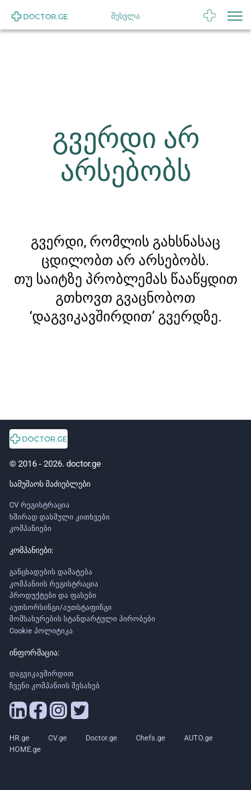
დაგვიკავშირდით (41, 673)
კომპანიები (30, 528)
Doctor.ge (101, 738)
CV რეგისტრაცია (39, 505)
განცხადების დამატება (50, 572)
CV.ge (57, 738)
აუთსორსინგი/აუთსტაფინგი (60, 607)
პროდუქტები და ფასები (52, 595)
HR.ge (19, 738)
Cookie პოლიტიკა (41, 631)
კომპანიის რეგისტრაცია (53, 584)
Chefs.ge (150, 738)
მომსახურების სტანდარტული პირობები (82, 619)
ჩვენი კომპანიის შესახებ (54, 686)
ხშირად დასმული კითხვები (59, 517)
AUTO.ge (198, 738)
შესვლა (125, 16)
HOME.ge (25, 749)
